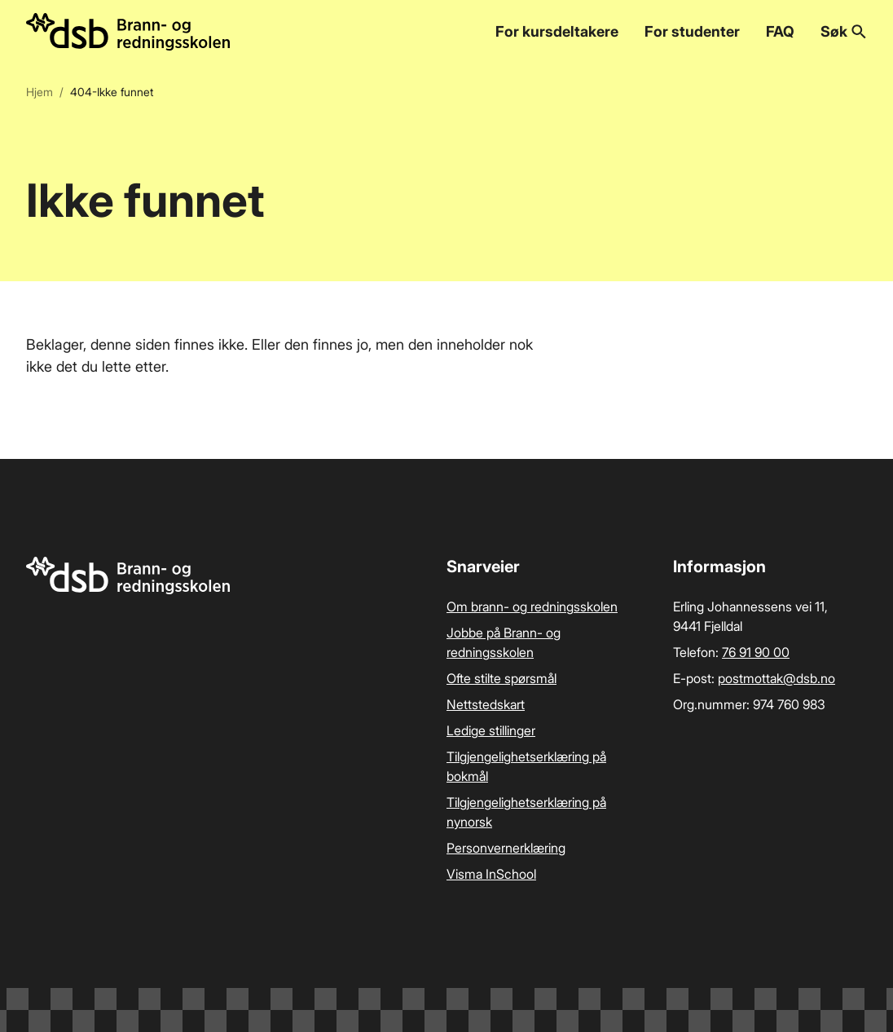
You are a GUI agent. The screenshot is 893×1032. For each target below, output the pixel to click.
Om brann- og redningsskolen (532, 606)
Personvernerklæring (505, 848)
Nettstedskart (485, 704)
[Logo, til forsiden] (128, 32)
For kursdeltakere (556, 31)
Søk (843, 31)
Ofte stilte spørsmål (501, 678)
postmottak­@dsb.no (776, 678)
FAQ (780, 31)
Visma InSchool (491, 874)
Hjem (39, 92)
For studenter (692, 31)
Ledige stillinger (490, 730)
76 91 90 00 (756, 652)
